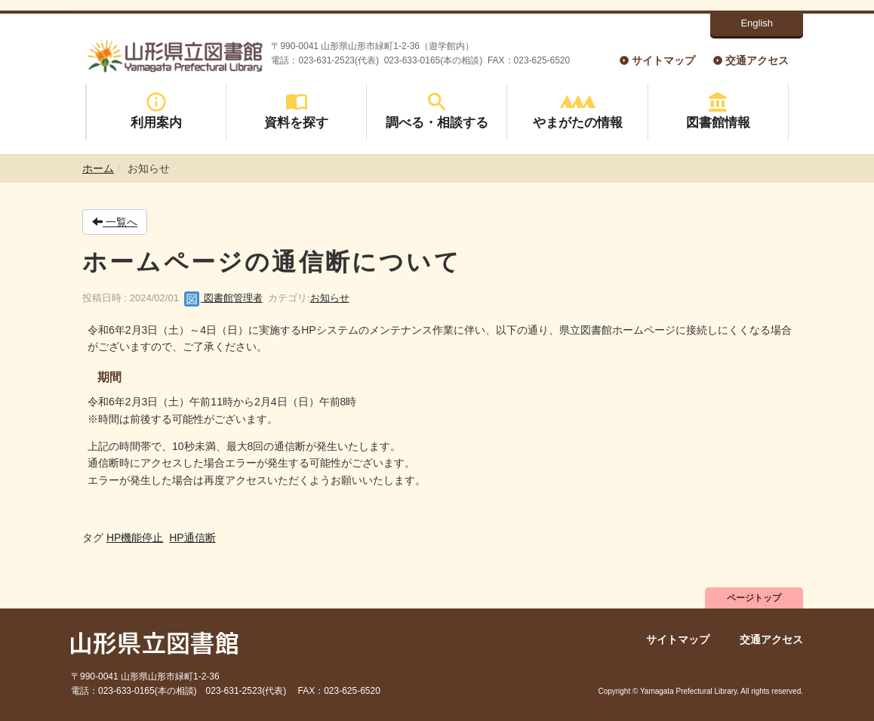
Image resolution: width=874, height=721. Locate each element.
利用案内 (156, 110)
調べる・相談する (437, 110)
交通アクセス (757, 60)
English (756, 23)
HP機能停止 (134, 538)
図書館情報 (718, 110)
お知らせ (329, 297)
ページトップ (754, 598)
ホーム (98, 168)
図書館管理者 (223, 297)
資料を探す (296, 110)
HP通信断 (192, 538)
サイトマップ (663, 60)
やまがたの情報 (578, 110)
